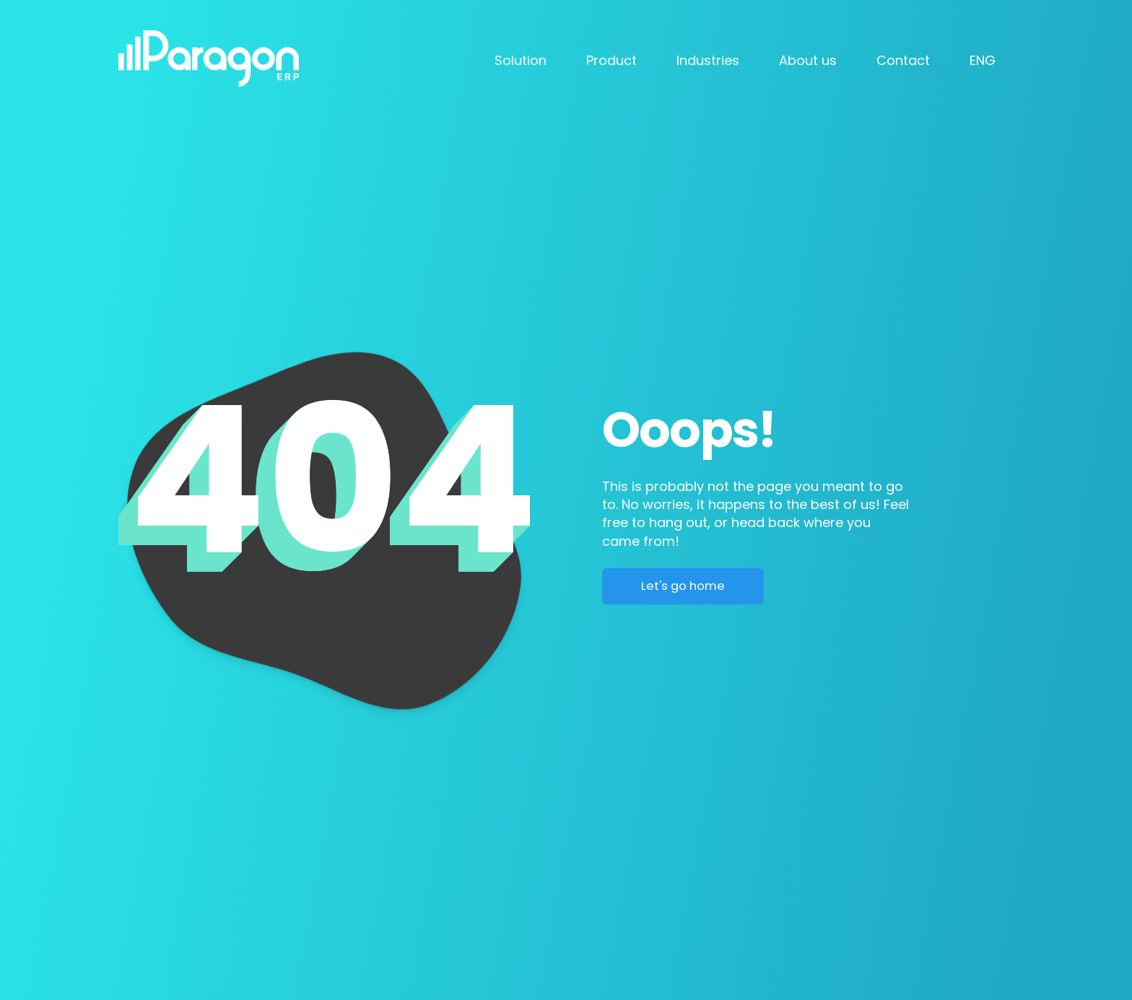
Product (611, 60)
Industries (707, 60)
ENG (983, 60)
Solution (521, 60)
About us (808, 60)
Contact (903, 60)
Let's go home (683, 586)
